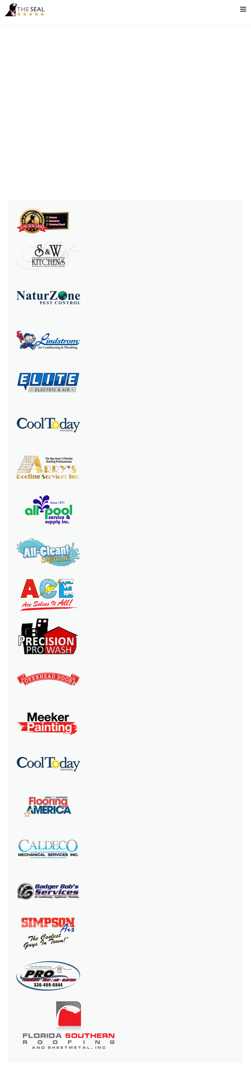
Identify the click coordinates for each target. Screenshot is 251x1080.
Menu (243, 9)
